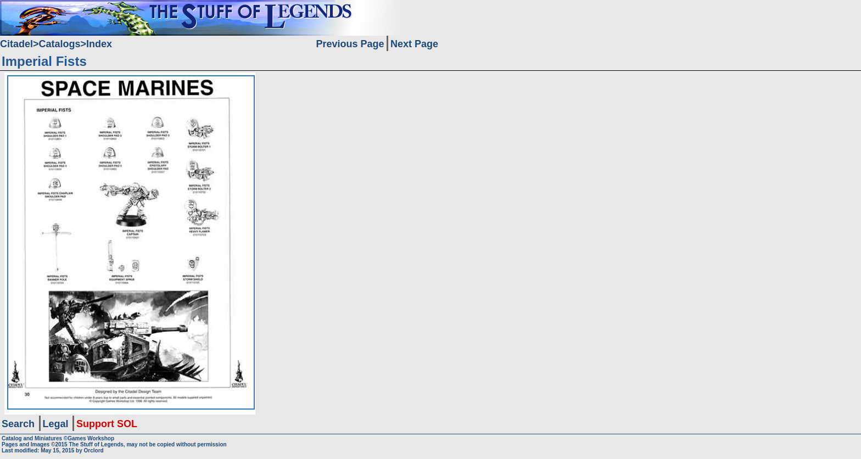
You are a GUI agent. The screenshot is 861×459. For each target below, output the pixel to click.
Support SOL (106, 423)
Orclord (94, 450)
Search (18, 423)
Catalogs (60, 43)
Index (99, 43)
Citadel (16, 43)
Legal (56, 423)
